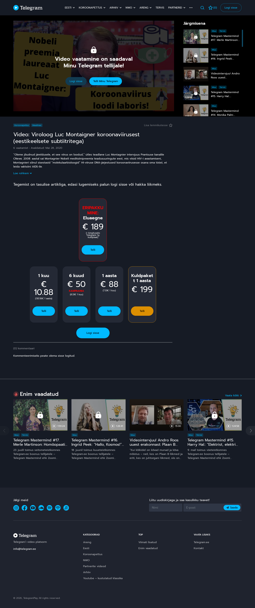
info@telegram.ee (24, 549)
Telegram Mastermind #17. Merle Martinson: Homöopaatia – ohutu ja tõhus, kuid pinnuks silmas (40, 446)
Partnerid (175, 7)
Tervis (160, 7)
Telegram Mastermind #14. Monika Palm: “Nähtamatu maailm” (225, 115)
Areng (143, 7)
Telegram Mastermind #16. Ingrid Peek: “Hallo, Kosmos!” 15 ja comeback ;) (96, 444)
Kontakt (199, 548)
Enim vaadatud (148, 548)
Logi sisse (231, 8)
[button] (250, 430)
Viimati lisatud (147, 542)
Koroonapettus (90, 7)
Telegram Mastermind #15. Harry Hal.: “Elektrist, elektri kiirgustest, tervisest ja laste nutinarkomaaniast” (213, 446)
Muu (214, 31)
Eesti (68, 7)
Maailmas (36, 125)
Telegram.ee (201, 542)
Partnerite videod (94, 566)
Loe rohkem (22, 173)
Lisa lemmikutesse (158, 125)
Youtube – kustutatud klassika (103, 578)
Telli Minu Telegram (105, 81)
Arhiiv (113, 7)
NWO (129, 7)
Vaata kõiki (233, 395)
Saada (232, 507)
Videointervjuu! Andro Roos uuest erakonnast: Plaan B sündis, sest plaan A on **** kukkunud (155, 446)
